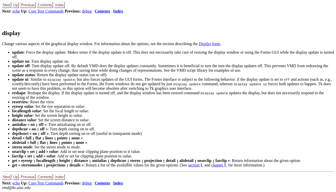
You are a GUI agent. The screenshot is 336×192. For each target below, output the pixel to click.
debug (87, 11)
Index (118, 11)
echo (16, 11)
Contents (102, 11)
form (209, 44)
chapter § (219, 165)
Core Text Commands (46, 11)
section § (195, 165)
